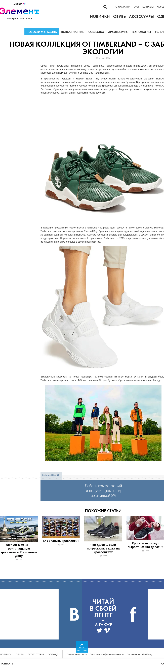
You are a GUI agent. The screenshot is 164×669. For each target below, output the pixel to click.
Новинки (6, 654)
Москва (20, 4)
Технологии (141, 32)
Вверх (82, 648)
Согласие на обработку (139, 654)
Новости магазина (41, 32)
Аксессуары (36, 654)
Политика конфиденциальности (107, 654)
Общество (96, 32)
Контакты (147, 7)
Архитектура (118, 32)
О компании (122, 7)
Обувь (20, 654)
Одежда (53, 654)
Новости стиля (72, 32)
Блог (136, 7)
